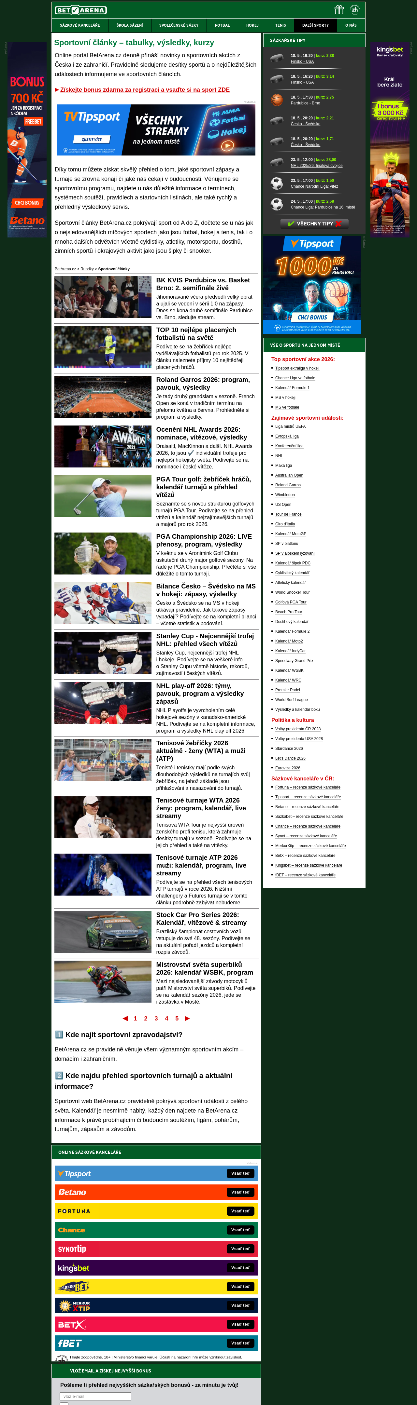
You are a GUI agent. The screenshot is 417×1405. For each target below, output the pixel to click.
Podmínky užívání (146, 1394)
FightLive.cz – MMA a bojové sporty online (103, 1236)
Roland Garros (288, 712)
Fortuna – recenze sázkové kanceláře (307, 1014)
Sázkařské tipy (288, 267)
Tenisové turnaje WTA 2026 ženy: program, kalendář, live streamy (201, 808)
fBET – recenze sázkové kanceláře (305, 1102)
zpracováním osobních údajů (119, 1191)
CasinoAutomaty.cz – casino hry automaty (194, 1246)
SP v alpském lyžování (295, 780)
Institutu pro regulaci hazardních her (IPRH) (210, 1340)
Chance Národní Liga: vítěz (314, 413)
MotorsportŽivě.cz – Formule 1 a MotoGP (102, 1275)
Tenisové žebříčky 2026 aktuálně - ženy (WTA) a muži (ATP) (201, 750)
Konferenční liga (289, 673)
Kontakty (76, 1394)
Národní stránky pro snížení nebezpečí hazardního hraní (286, 1380)
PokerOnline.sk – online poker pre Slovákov (196, 1314)
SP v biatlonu (286, 770)
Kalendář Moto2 (289, 868)
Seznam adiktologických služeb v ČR (177, 1380)
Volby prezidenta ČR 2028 (298, 956)
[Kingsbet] (390, 235)
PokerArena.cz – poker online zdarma (99, 1294)
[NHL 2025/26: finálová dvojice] (278, 389)
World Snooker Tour (292, 819)
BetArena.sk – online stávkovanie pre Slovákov (198, 1265)
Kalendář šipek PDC (292, 790)
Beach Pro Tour (288, 839)
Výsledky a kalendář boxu (297, 936)
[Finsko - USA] (278, 285)
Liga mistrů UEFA (290, 653)
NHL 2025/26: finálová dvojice (317, 392)
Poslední (188, 1018)
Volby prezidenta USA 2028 (299, 966)
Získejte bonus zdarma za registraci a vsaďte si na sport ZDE (145, 90)
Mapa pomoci (223, 1380)
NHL (279, 683)
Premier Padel (287, 917)
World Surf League (291, 927)
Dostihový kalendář (292, 848)
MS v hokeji (285, 624)
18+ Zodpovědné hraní (260, 1394)
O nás (56, 1394)
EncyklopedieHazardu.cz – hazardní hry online (198, 1236)
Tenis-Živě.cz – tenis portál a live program (102, 1265)
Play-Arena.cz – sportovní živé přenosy (100, 1285)
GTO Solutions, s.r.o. (309, 1394)
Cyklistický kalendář (292, 800)
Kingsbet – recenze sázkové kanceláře (308, 1092)
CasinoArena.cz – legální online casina (100, 1314)
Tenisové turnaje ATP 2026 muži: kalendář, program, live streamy (201, 865)
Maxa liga (283, 692)
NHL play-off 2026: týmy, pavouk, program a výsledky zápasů (200, 693)
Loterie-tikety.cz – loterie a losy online (190, 1255)
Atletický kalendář (290, 809)
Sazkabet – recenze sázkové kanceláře (309, 1043)
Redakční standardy (107, 1394)
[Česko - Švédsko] (278, 347)
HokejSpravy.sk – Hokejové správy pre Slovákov (199, 1285)
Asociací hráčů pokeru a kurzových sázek (93, 1347)
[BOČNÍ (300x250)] (312, 559)
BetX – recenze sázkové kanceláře (305, 1082)
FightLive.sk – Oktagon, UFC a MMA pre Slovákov (201, 1275)
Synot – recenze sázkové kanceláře (306, 1063)
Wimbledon (285, 722)
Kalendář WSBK (289, 897)
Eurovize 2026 (287, 995)
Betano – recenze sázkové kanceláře (307, 1034)
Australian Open (289, 702)
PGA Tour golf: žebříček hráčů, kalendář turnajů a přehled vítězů (203, 487)
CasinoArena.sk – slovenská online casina (194, 1304)
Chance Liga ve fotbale (295, 605)
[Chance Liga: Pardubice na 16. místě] (278, 431)
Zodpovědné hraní (319, 1340)
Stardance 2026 (289, 975)
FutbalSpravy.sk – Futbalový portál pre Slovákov (199, 1294)
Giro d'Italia (285, 751)
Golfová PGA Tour (291, 829)
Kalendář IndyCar (290, 878)
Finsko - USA (302, 288)
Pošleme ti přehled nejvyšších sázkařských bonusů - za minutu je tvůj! (149, 1166)
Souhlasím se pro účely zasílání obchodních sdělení (140, 1191)
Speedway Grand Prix (294, 887)
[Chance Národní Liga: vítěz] (278, 410)
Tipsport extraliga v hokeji (297, 595)
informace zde (166, 1367)
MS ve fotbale (287, 634)
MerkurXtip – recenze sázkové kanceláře (310, 1073)
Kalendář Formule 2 (292, 858)
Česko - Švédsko (306, 351)
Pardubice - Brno (305, 330)
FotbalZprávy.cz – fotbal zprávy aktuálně (101, 1246)
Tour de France (288, 741)
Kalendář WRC (288, 907)
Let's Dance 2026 (290, 985)
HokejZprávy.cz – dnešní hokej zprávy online (105, 1255)
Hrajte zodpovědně (70, 1360)
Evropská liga (287, 663)
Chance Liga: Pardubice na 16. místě (323, 434)
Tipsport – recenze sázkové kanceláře (308, 1024)
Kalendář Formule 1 (292, 615)
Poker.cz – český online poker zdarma (99, 1304)
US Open (283, 731)
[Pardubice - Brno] (278, 326)
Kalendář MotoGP (290, 761)
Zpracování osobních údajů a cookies (201, 1394)
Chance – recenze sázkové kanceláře (307, 1053)
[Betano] (27, 235)
